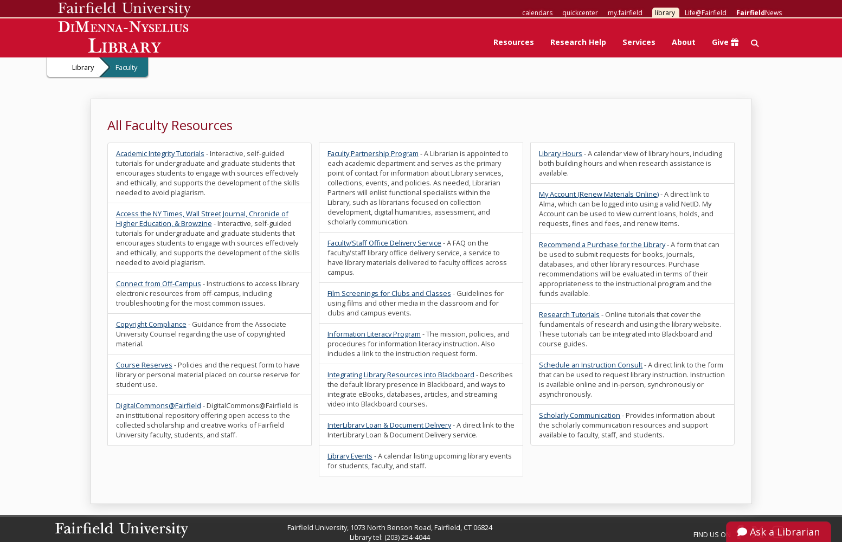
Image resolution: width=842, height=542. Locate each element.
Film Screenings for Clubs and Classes (389, 293)
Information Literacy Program (374, 334)
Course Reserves (144, 365)
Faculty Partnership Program (373, 153)
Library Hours (560, 153)
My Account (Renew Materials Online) (599, 194)
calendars (537, 12)
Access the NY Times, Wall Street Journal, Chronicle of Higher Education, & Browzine (202, 218)
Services (638, 42)
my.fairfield (625, 12)
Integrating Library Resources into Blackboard (400, 374)
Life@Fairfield (706, 12)
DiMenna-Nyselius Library (124, 38)
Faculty (126, 67)
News (759, 12)
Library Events (349, 456)
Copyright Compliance (151, 324)
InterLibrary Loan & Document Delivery (389, 425)
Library (83, 67)
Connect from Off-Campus (158, 283)
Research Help (578, 42)
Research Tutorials (569, 314)
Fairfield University (124, 9)
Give (725, 42)
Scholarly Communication (579, 415)
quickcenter (580, 12)
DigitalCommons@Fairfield (158, 405)
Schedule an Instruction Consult (590, 365)
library (665, 12)
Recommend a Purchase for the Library (602, 244)
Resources (513, 42)
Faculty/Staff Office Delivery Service (384, 243)
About (684, 42)
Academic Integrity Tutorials (160, 153)
